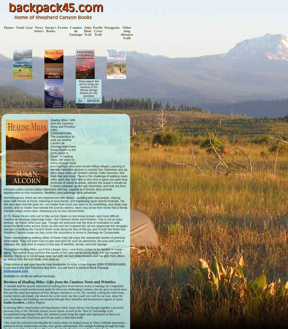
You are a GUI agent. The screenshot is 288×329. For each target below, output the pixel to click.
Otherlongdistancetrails (127, 33)
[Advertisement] (105, 140)
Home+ (9, 27)
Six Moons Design (81, 104)
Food (20, 27)
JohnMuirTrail (88, 31)
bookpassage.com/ (16, 271)
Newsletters (39, 29)
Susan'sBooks (50, 29)
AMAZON (93, 100)
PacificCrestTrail (98, 31)
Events (63, 27)
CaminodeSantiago (75, 31)
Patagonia (112, 27)
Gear (29, 27)
